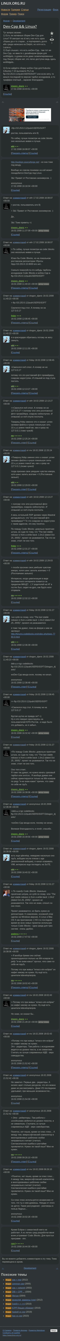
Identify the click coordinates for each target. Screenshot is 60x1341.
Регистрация (44, 9)
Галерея (15, 9)
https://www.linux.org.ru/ (12, 1335)
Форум (4, 14)
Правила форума (20, 1330)
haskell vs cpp (18, 1312)
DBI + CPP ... (18, 1292)
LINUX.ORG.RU (13, 3)
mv (12, 436)
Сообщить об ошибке (11, 1333)
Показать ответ (19, 443)
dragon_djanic (17, 86)
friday (13, 316)
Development (19, 21)
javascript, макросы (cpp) (24, 1300)
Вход (55, 9)
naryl (13, 1243)
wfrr (13, 146)
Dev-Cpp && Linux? (20, 26)
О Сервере (7, 1330)
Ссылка (7, 94)
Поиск (21, 14)
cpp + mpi (16, 1280)
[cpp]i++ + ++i (18, 1304)
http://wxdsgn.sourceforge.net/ (25, 162)
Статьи (25, 9)
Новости (5, 9)
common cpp (18, 1284)
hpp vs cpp (17, 1316)
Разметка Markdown (37, 1330)
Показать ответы (20, 153)
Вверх (53, 1331)
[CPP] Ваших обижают (23, 1308)
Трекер (13, 14)
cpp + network (18, 1288)
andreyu (15, 934)
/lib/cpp (15, 1296)
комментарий (19, 198)
